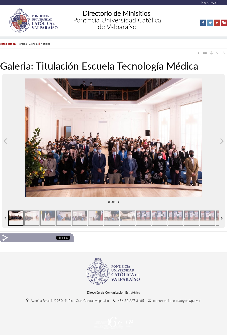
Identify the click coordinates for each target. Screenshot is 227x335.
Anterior (5, 141)
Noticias (45, 43)
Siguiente (222, 141)
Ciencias (34, 43)
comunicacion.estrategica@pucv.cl (173, 300)
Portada (22, 43)
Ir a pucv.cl (209, 2)
